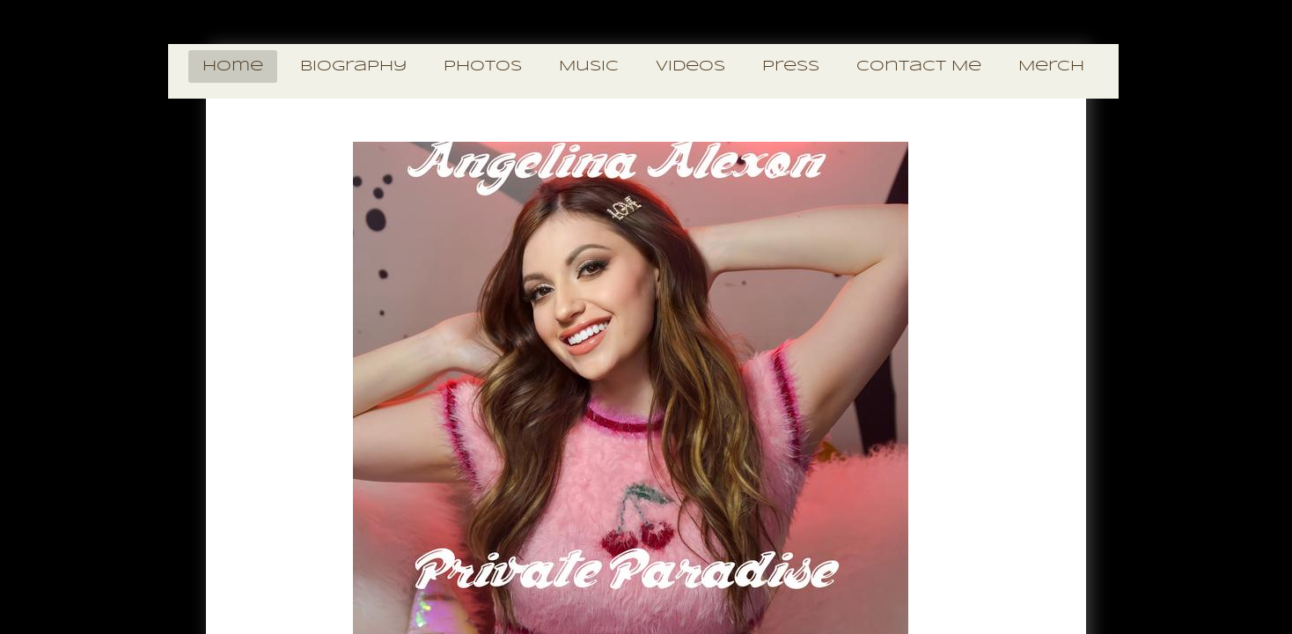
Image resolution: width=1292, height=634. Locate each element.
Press (790, 66)
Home (232, 66)
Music (589, 66)
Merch (1051, 66)
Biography (353, 66)
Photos (483, 66)
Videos (690, 66)
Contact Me (918, 66)
